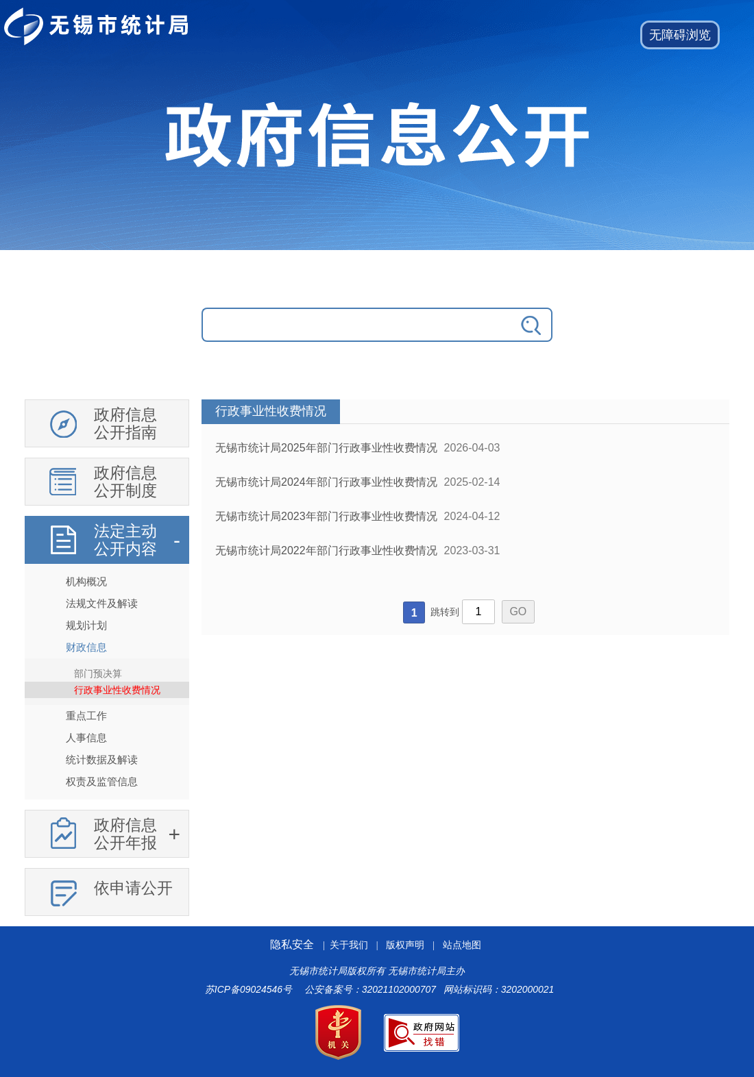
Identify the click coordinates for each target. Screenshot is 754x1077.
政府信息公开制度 (125, 481)
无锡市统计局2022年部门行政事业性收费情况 (326, 550)
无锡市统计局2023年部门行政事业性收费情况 (326, 516)
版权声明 (405, 945)
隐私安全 (292, 944)
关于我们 (349, 945)
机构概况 (86, 581)
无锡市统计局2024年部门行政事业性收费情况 (326, 482)
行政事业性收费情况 (117, 689)
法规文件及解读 (102, 603)
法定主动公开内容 (125, 540)
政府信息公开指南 (125, 423)
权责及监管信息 (102, 781)
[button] (680, 35)
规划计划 (86, 625)
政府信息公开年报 (125, 834)
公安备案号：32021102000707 (370, 989)
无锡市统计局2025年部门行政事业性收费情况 (326, 448)
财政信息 (86, 647)
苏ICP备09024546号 (248, 989)
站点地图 (462, 945)
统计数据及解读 (102, 759)
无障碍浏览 (680, 35)
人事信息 (86, 737)
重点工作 (86, 715)
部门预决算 (98, 673)
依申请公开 (133, 888)
